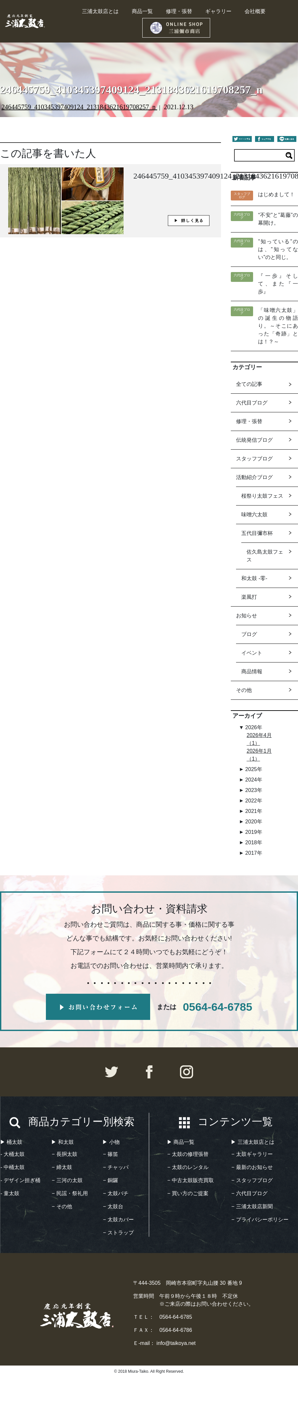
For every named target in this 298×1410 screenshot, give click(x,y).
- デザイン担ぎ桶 (21, 1180)
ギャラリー (218, 11)
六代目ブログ (252, 402)
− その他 (62, 1206)
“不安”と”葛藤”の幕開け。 (278, 219)
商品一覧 (142, 11)
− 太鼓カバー (118, 1219)
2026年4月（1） (259, 739)
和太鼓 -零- (254, 578)
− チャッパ (116, 1167)
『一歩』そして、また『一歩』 (278, 283)
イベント (251, 653)
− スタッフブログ (252, 1180)
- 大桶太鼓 (13, 1154)
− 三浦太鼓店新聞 (252, 1206)
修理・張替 (179, 11)
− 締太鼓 (62, 1167)
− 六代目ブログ (249, 1193)
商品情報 (251, 671)
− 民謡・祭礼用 (70, 1193)
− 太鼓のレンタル (188, 1167)
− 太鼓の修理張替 (188, 1154)
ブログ (249, 634)
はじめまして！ (276, 194)
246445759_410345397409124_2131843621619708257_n (79, 107)
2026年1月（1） (259, 755)
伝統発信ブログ (254, 440)
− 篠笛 (110, 1154)
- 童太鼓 (10, 1193)
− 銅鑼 (110, 1180)
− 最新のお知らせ (252, 1167)
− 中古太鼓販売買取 (190, 1180)
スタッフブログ (254, 458)
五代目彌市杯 (257, 533)
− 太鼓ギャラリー (252, 1154)
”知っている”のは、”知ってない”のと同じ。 (278, 249)
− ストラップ (118, 1232)
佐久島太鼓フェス (265, 555)
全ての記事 (249, 384)
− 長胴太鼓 (64, 1154)
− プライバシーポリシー (259, 1219)
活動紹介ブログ (254, 477)
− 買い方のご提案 (188, 1193)
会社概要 (255, 11)
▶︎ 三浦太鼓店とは (252, 1142)
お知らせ (246, 615)
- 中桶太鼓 (13, 1167)
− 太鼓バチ (116, 1193)
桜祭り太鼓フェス (262, 496)
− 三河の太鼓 (67, 1180)
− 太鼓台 (113, 1206)
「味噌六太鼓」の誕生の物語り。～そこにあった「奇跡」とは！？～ (278, 325)
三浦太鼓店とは (100, 11)
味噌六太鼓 (254, 514)
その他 (244, 690)
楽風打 (249, 597)
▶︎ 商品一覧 (180, 1142)
